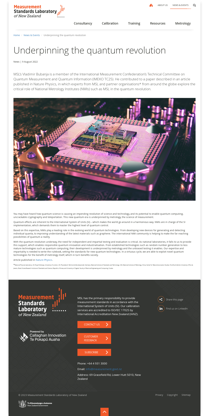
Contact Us (92, 324)
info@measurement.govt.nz (104, 369)
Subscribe (92, 352)
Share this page (174, 299)
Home (151, 5)
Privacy (159, 394)
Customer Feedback (91, 338)
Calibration (110, 23)
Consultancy (83, 23)
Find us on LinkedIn (177, 308)
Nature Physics (44, 259)
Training (134, 23)
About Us (163, 5)
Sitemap (186, 394)
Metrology (183, 23)
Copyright (172, 394)
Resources (157, 23)
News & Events (180, 5)
